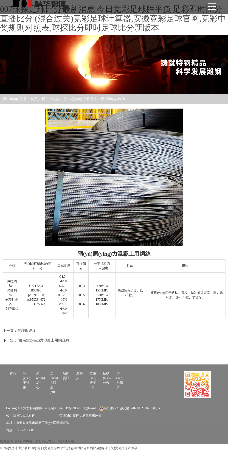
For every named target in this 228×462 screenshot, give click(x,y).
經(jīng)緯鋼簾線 (83, 99)
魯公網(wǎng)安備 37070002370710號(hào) (130, 424)
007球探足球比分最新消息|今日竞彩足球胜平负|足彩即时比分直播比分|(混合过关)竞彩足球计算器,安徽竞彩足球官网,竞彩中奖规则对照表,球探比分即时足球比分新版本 (113, 18)
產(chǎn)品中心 (54, 99)
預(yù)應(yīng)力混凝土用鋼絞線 (43, 340)
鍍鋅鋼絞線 (26, 331)
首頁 (34, 99)
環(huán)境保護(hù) (54, 398)
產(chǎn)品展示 (113, 99)
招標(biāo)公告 (106, 393)
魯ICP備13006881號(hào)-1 (77, 424)
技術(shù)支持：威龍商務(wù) (80, 431)
